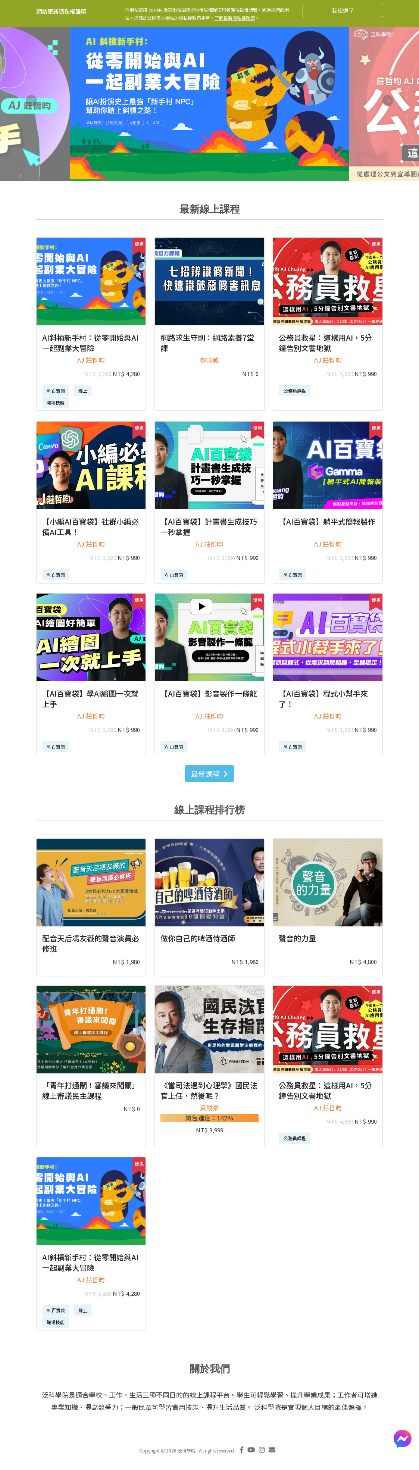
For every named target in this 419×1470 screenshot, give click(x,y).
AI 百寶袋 (56, 390)
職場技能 (56, 402)
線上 (82, 390)
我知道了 (343, 10)
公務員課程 (295, 390)
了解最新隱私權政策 (235, 18)
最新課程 (209, 774)
